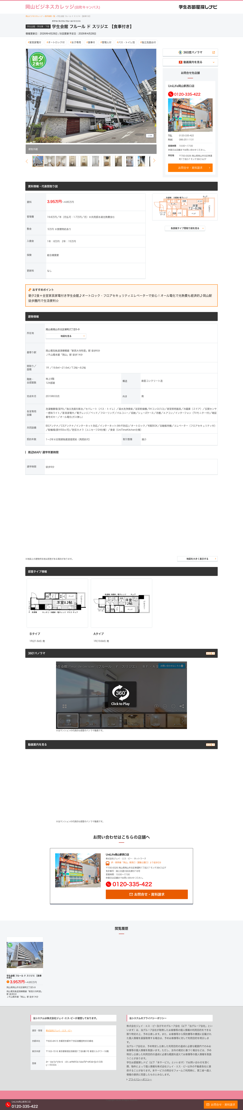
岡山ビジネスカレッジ (34, 16)
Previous (28, 96)
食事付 (90, 42)
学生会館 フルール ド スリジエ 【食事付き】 (73, 16)
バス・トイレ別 (126, 42)
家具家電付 (34, 42)
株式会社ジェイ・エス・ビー (59, 1031)
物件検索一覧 (50, 16)
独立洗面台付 (148, 42)
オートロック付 (56, 42)
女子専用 (75, 42)
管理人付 (105, 42)
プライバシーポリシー (140, 1079)
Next (154, 96)
